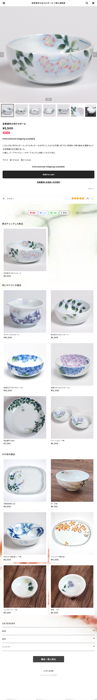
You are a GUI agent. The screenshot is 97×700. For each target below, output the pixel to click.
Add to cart (48, 174)
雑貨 (4, 639)
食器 (4, 631)
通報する (91, 189)
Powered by (48, 675)
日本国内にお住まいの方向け (48, 182)
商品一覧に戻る (48, 659)
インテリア (6, 647)
